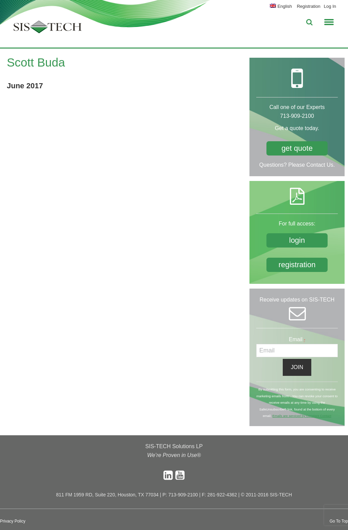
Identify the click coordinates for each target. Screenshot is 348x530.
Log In (330, 6)
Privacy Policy (12, 521)
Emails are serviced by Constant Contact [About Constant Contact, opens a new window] (301, 416)
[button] (329, 21)
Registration (308, 6)
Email (297, 339)
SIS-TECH (48, 28)
